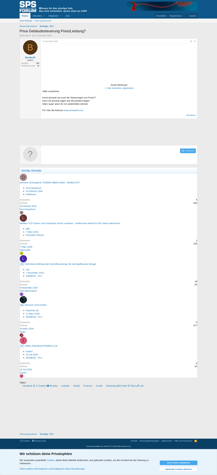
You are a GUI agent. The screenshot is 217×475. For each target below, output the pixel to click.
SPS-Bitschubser (28, 291)
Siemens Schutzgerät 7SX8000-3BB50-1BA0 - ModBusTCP (50, 182)
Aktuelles (37, 15)
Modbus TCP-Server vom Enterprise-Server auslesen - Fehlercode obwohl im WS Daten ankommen (70, 223)
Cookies (25, 441)
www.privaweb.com (73, 110)
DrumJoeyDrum (34, 188)
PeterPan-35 (32, 310)
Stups (22, 331)
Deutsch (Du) (39, 441)
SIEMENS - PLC (34, 276)
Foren (25, 15)
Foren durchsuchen (43, 21)
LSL (28, 269)
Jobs (67, 15)
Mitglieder (53, 15)
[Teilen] (191, 41)
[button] (44, 16)
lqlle (28, 228)
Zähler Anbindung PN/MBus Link (41, 345)
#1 (195, 41)
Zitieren (192, 115)
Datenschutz (166, 441)
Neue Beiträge (26, 21)
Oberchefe (25, 250)
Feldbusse (31, 194)
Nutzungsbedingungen (149, 441)
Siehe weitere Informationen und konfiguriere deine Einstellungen (52, 468)
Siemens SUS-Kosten (36, 305)
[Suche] (190, 16)
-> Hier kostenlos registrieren (119, 88)
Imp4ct (29, 351)
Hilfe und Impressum (183, 441)
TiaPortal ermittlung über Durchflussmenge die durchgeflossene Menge (60, 264)
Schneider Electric (35, 235)
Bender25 (26, 35)
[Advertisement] (61, 64)
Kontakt (134, 441)
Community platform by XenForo (108, 446)
